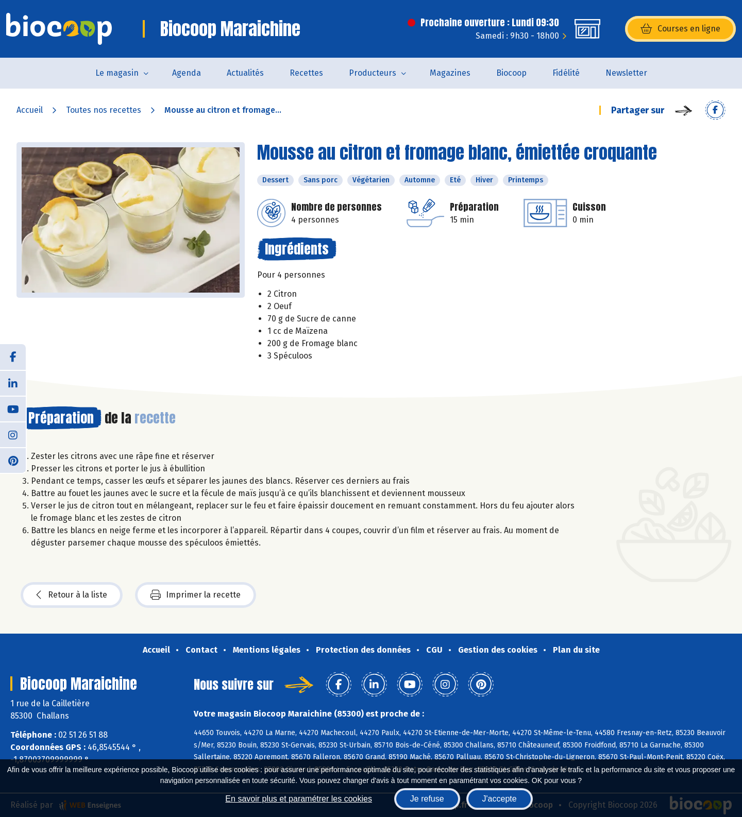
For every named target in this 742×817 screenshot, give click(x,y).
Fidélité (566, 73)
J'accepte (499, 798)
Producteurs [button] (372, 73)
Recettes (306, 73)
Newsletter (626, 73)
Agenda (186, 73)
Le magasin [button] (117, 73)
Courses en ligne (680, 29)
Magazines (450, 73)
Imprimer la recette (195, 595)
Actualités (245, 73)
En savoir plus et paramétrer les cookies (298, 798)
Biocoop (511, 73)
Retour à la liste (71, 595)
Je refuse (427, 798)
